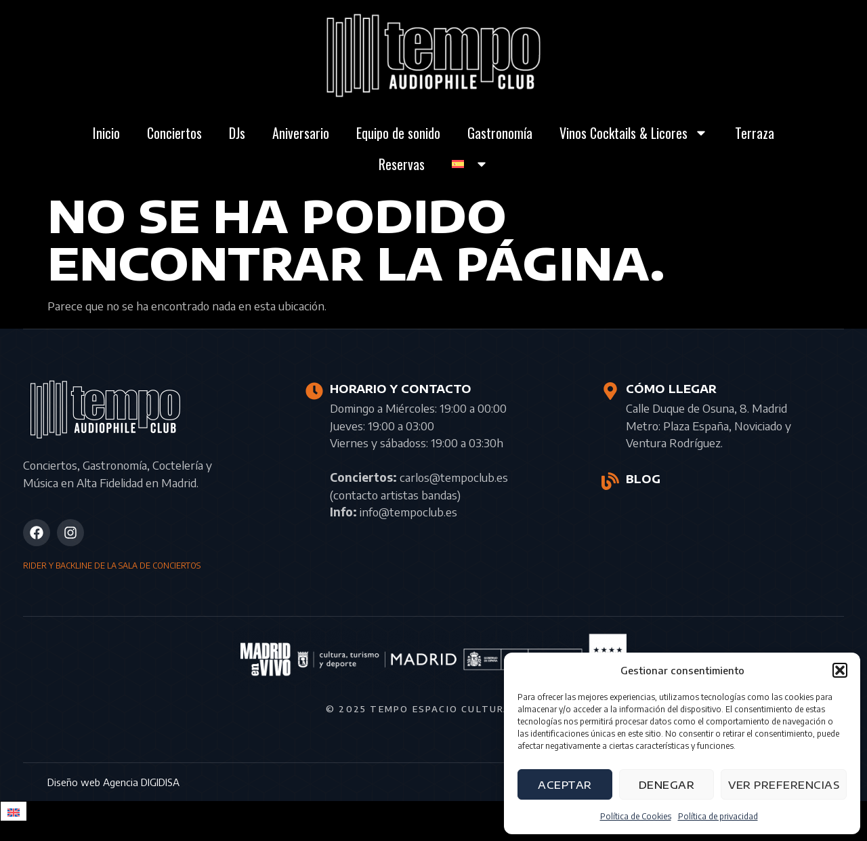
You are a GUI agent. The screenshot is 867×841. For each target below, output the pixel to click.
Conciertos (174, 133)
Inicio (106, 133)
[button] (840, 670)
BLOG (643, 479)
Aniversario (300, 133)
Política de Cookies (635, 816)
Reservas (402, 164)
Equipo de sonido (398, 133)
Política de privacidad (718, 816)
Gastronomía (499, 133)
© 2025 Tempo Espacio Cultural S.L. (433, 708)
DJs (237, 133)
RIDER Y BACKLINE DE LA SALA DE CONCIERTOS (111, 565)
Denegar (667, 785)
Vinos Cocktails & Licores (633, 132)
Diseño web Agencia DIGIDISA (113, 782)
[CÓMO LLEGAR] (610, 391)
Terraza (754, 133)
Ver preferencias (783, 785)
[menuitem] (470, 164)
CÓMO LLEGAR (671, 389)
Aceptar (565, 785)
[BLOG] (610, 481)
